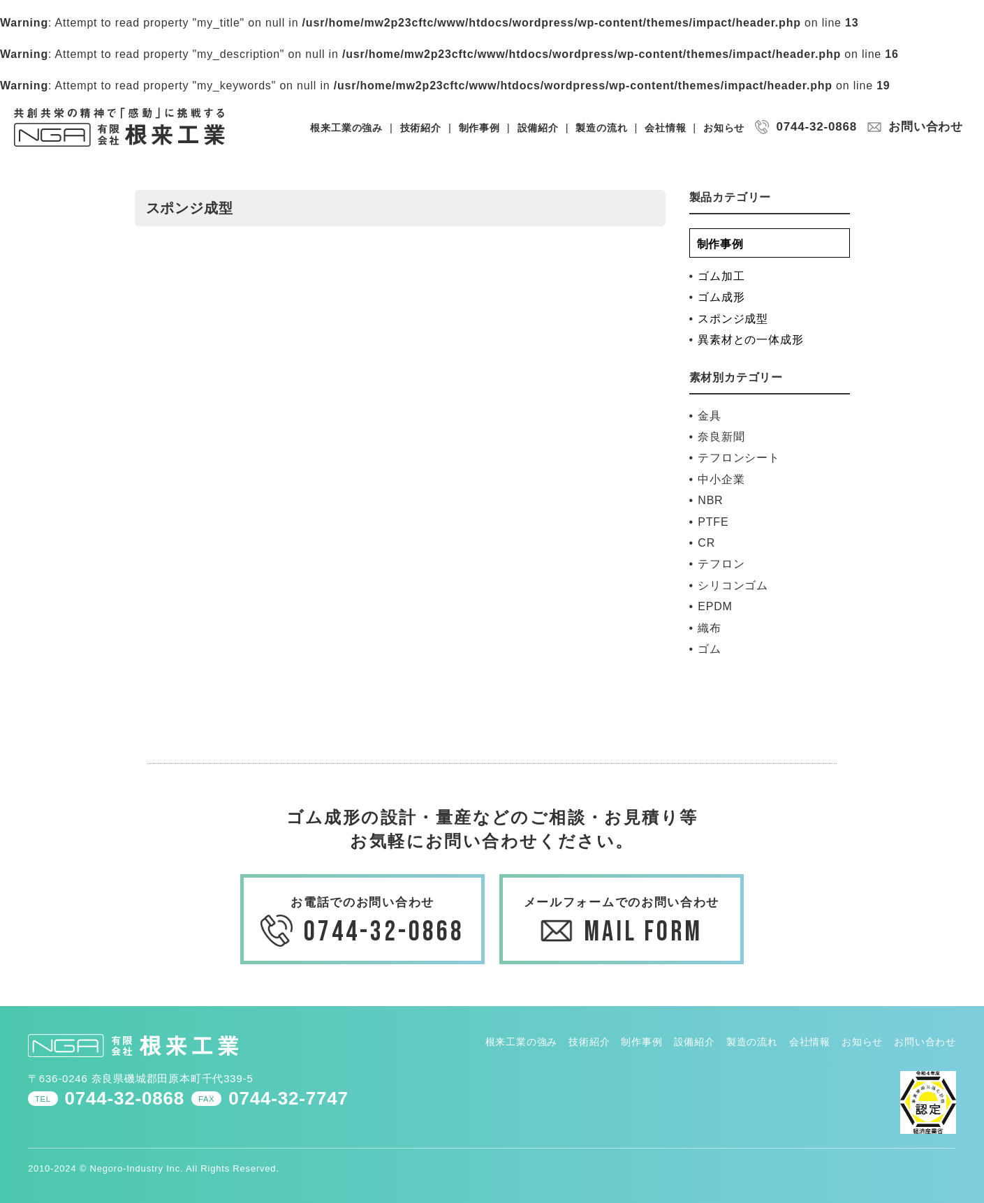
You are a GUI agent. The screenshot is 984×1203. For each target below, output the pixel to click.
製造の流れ (601, 127)
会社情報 (665, 127)
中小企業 (721, 479)
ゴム (709, 649)
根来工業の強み (346, 127)
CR (706, 543)
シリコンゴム (733, 585)
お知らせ (723, 127)
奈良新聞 (721, 437)
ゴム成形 (721, 297)
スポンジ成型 (733, 319)
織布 (709, 628)
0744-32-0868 (816, 126)
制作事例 (479, 127)
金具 (709, 416)
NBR (710, 500)
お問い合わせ (925, 126)
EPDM (715, 606)
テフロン (721, 564)
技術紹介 (420, 127)
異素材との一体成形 (750, 340)
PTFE (713, 522)
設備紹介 (538, 127)
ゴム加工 (721, 276)
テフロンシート (739, 458)
